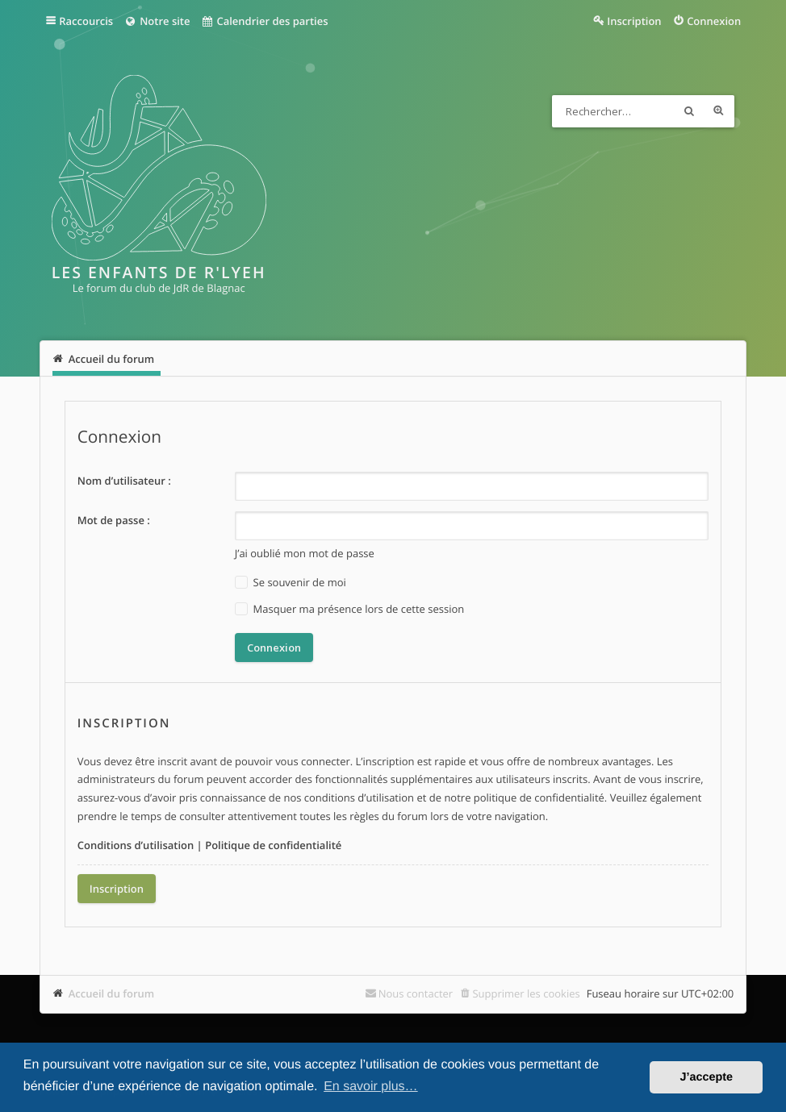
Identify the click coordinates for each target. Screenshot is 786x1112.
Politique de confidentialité (273, 845)
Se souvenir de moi (290, 582)
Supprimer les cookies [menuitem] (525, 993)
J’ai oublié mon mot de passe (304, 553)
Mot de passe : (113, 520)
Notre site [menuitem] (157, 21)
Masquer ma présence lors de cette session (350, 609)
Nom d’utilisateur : (124, 480)
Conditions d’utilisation (135, 845)
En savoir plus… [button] (371, 1086)
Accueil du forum (112, 993)
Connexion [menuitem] (714, 21)
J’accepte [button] (706, 1077)
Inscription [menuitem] (634, 21)
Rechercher (689, 111)
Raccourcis (86, 21)
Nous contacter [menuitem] (416, 993)
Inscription (117, 888)
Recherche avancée (718, 111)
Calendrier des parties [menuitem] (264, 21)
